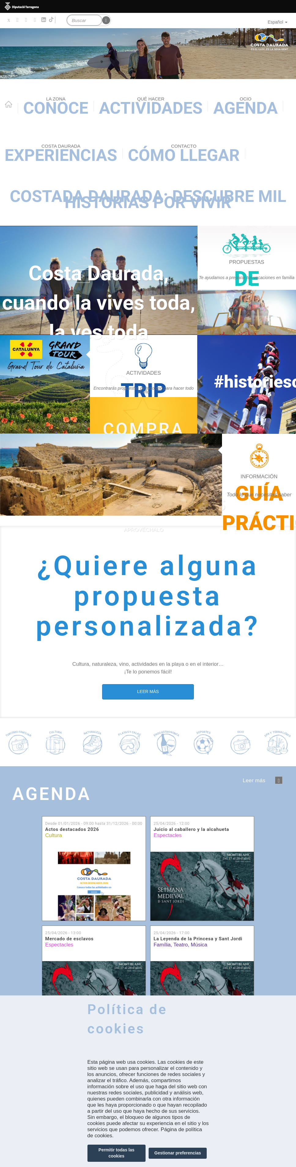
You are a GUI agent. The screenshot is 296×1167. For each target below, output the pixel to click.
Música (199, 945)
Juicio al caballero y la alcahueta (191, 829)
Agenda (245, 107)
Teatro (180, 945)
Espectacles (168, 835)
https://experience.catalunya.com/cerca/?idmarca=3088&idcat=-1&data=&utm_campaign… (144, 415)
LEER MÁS (148, 691)
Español (277, 22)
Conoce (55, 107)
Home (9, 104)
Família (162, 945)
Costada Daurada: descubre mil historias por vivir (148, 199)
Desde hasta (93, 823)
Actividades (151, 107)
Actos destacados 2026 (72, 829)
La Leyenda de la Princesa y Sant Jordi (198, 939)
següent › (279, 780)
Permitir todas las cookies (116, 1152)
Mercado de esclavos (69, 939)
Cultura (53, 835)
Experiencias (61, 154)
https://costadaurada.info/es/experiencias (144, 384)
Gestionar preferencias (177, 1152)
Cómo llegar (183, 154)
